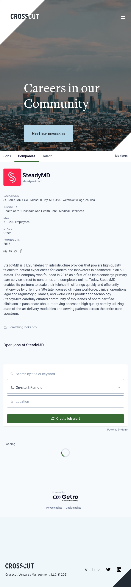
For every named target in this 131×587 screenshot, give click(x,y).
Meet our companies (48, 134)
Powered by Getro (117, 429)
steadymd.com (32, 181)
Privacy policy (54, 507)
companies (26, 156)
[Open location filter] (118, 401)
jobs (7, 156)
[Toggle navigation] (123, 16)
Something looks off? (20, 327)
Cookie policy (73, 507)
